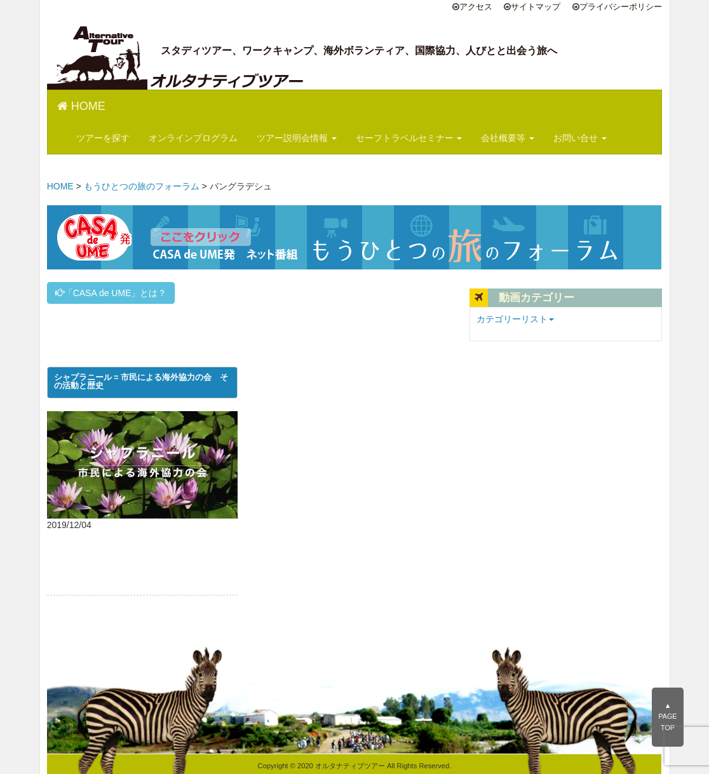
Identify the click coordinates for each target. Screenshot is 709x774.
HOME (81, 106)
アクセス (475, 7)
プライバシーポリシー (620, 7)
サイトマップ (535, 7)
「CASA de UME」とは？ (111, 293)
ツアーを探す (103, 138)
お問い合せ (580, 138)
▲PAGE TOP (667, 717)
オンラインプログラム (193, 138)
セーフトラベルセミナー (409, 138)
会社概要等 (507, 138)
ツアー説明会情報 (297, 138)
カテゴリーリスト (515, 319)
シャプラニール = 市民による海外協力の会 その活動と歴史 (141, 382)
